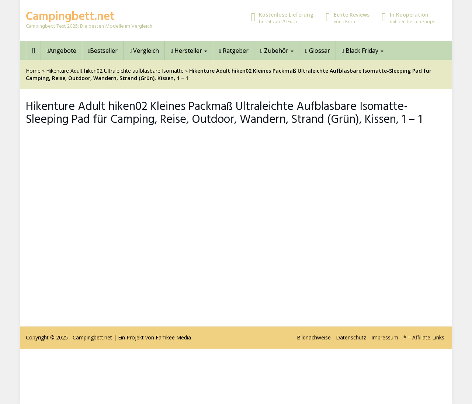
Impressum (384, 337)
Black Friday (363, 50)
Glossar (317, 50)
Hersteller (189, 50)
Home (33, 70)
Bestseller (103, 50)
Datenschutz (351, 337)
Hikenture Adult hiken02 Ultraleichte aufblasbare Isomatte (115, 70)
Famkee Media (173, 337)
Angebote (61, 50)
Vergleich (144, 50)
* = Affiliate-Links (423, 337)
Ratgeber (234, 50)
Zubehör (277, 50)
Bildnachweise (314, 337)
